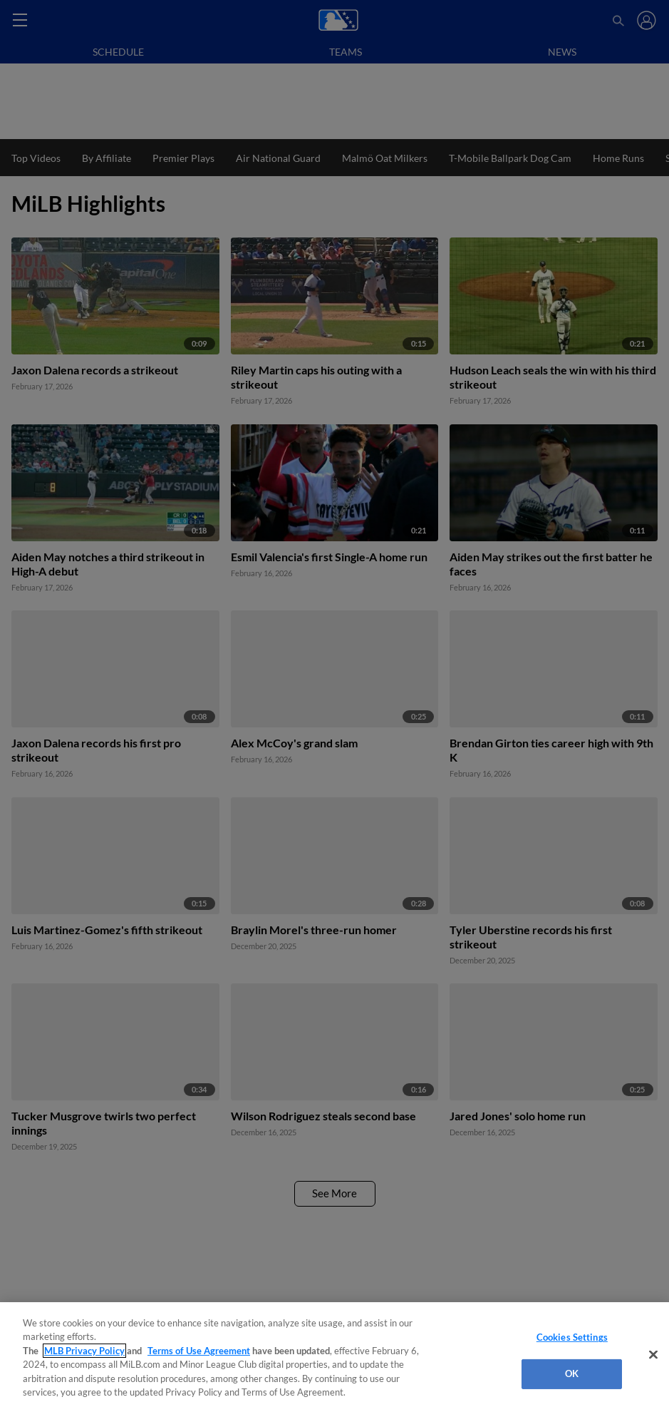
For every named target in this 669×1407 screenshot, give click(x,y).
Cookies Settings (572, 1337)
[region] (334, 1354)
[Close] (653, 1355)
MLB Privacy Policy (84, 1350)
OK (572, 1373)
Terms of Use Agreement (198, 1350)
